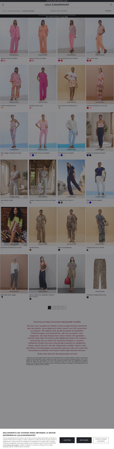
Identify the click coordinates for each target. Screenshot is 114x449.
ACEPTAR (67, 440)
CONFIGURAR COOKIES (101, 440)
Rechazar (84, 440)
